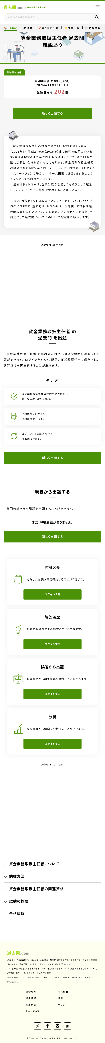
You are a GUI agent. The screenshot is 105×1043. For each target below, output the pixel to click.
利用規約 (31, 1005)
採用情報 (31, 998)
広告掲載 (63, 992)
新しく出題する (52, 113)
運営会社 (31, 992)
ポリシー (63, 1005)
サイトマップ (33, 1011)
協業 (60, 998)
